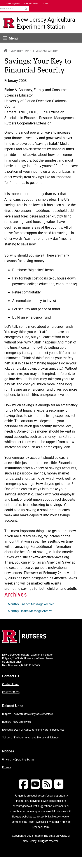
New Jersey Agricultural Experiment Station (47, 23)
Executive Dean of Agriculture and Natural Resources (33, 729)
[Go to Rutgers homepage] (24, 641)
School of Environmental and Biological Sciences (31, 737)
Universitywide (12, 3)
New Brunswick (31, 3)
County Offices (10, 692)
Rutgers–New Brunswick (16, 721)
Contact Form (10, 684)
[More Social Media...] (58, 784)
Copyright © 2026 (22, 835)
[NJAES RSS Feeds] (47, 784)
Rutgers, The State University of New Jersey (27, 714)
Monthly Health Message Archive (30, 611)
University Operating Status (18, 759)
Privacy (6, 767)
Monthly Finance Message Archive (34, 51)
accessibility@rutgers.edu (52, 816)
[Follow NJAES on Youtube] (35, 784)
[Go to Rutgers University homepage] (9, 22)
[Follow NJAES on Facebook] (23, 784)
